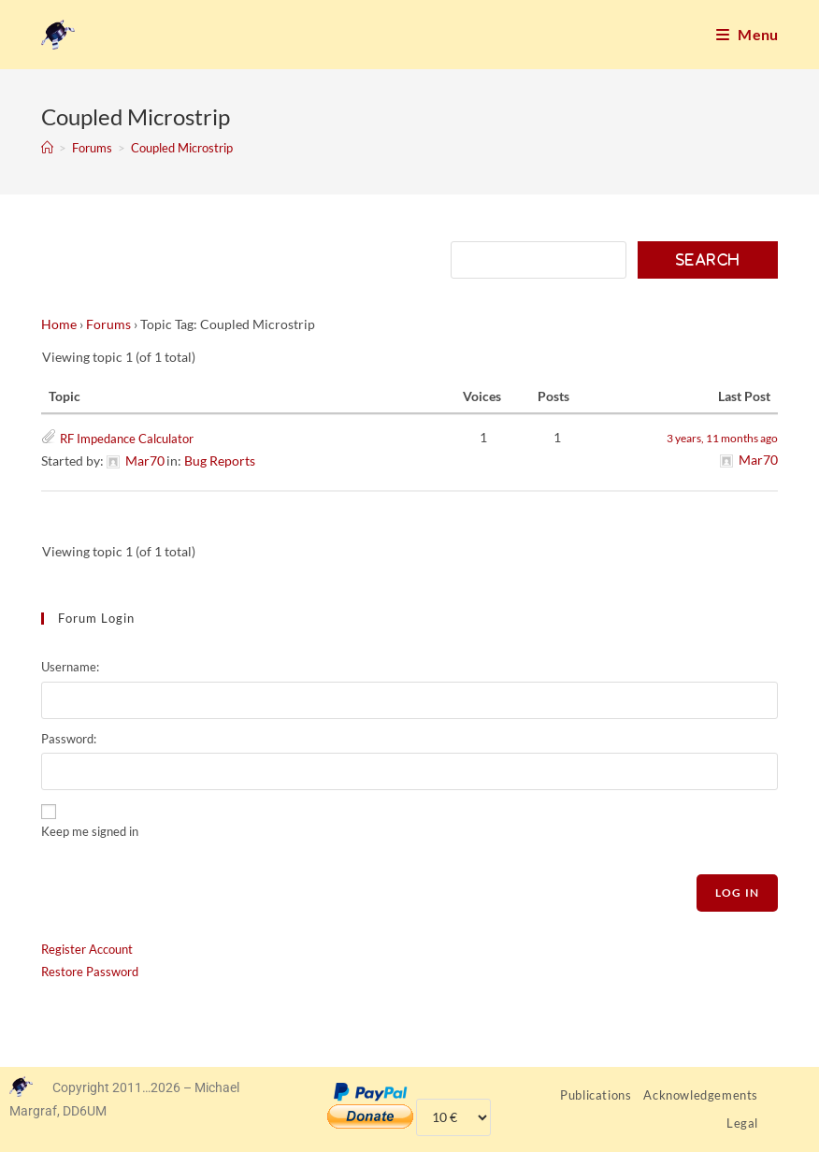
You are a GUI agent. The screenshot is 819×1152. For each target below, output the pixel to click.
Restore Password (89, 971)
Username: (70, 666)
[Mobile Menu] (747, 34)
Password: (68, 738)
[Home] (47, 147)
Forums (108, 324)
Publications (595, 1094)
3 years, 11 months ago (722, 438)
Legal (742, 1123)
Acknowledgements (700, 1094)
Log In (737, 893)
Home (59, 324)
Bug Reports (219, 460)
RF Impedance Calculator (127, 438)
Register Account (87, 949)
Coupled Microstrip (182, 147)
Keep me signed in (89, 831)
